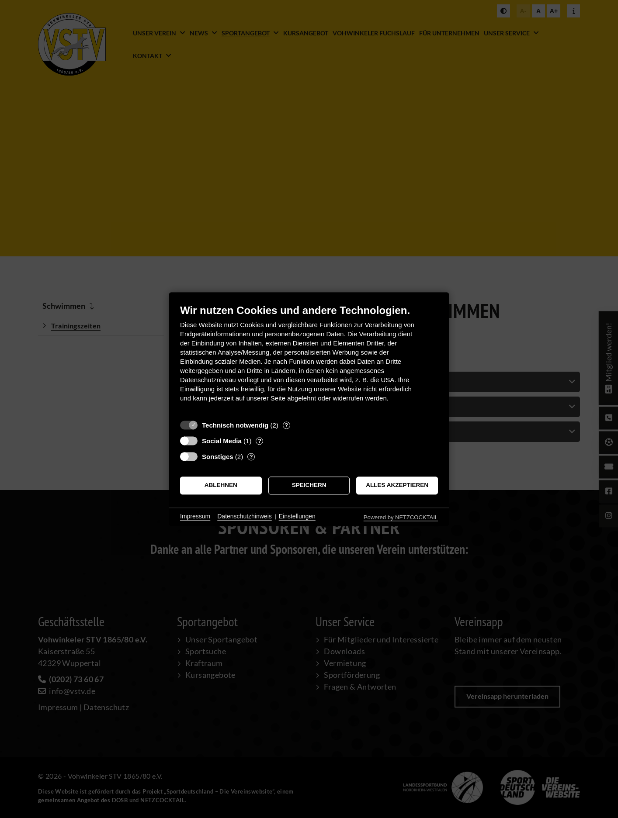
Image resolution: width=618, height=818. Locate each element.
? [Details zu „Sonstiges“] (251, 456)
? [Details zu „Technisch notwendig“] (286, 425)
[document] (309, 359)
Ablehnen (221, 485)
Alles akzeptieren (397, 485)
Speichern (309, 485)
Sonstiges (217, 456)
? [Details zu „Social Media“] (259, 441)
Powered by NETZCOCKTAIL (401, 517)
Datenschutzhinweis (244, 516)
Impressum (195, 516)
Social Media (222, 441)
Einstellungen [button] (297, 516)
